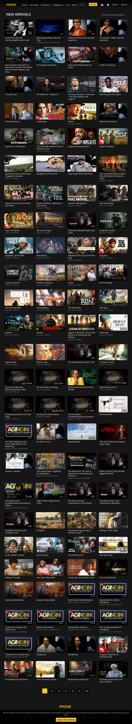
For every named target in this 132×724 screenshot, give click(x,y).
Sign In (115, 4)
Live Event (34, 5)
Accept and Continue (66, 719)
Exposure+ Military (75, 124)
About (74, 5)
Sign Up (124, 4)
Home (25, 5)
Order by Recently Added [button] (113, 14)
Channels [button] (45, 5)
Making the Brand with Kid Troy (48, 42)
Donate (93, 4)
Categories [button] (57, 5)
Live (68, 5)
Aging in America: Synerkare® (16, 448)
